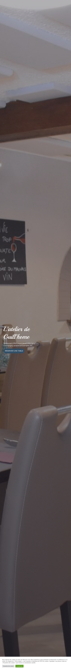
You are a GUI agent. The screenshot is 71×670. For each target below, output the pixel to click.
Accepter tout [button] (19, 666)
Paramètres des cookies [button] (8, 666)
